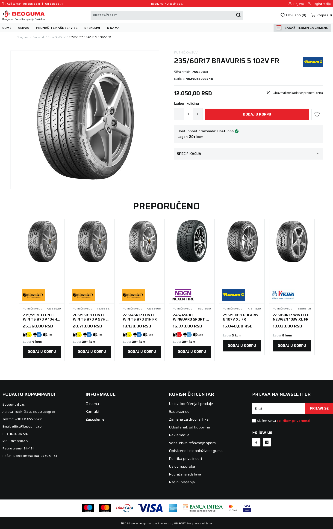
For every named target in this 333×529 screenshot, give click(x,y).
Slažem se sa (283, 420)
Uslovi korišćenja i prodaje (191, 404)
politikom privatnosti (293, 420)
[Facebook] (256, 442)
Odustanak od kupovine (189, 427)
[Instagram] (267, 442)
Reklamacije (179, 435)
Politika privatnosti (185, 458)
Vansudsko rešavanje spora (192, 443)
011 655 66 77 (54, 4)
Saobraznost (180, 411)
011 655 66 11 (31, 4)
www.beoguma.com (144, 523)
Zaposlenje (94, 419)
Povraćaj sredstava (185, 474)
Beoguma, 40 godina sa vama (166, 4)
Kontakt (92, 411)
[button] (321, 15)
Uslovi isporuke (182, 466)
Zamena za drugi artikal (189, 419)
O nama (92, 404)
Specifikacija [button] (248, 154)
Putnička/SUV (185, 52)
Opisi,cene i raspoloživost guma (196, 451)
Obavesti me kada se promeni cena (298, 93)
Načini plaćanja (182, 482)
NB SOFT (180, 523)
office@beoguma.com (28, 426)
